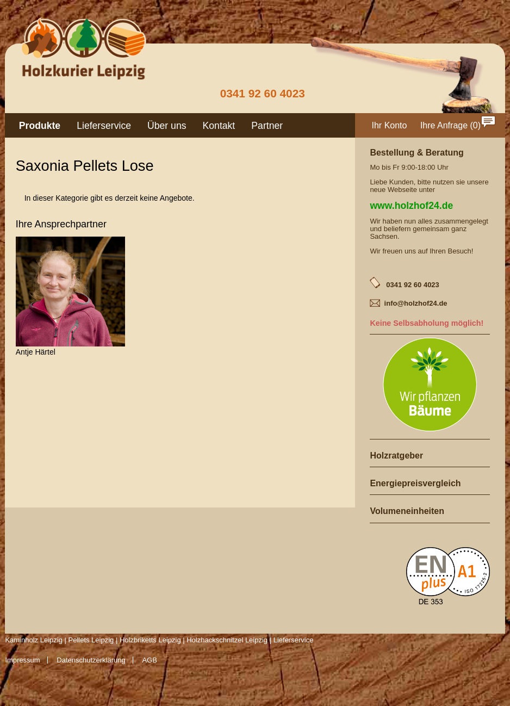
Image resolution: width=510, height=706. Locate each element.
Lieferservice (104, 125)
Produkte (39, 125)
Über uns (166, 125)
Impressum (22, 660)
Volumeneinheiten (407, 511)
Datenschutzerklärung (91, 660)
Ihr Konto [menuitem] (389, 125)
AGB (149, 660)
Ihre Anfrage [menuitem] (444, 125)
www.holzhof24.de (411, 205)
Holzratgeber (396, 455)
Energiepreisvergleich (415, 483)
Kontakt (219, 125)
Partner (267, 125)
